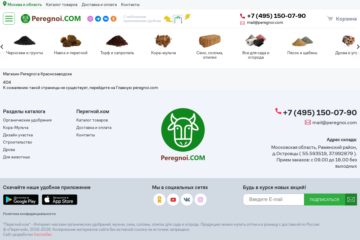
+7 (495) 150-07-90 (273, 16)
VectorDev (43, 234)
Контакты (130, 4)
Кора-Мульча (15, 127)
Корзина (346, 18)
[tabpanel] (19, 46)
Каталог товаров (61, 4)
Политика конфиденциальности (29, 213)
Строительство (17, 142)
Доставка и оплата (99, 4)
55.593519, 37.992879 (327, 153)
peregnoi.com (145, 87)
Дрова (9, 149)
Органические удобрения (27, 120)
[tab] (179, 61)
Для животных (16, 157)
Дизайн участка (18, 135)
